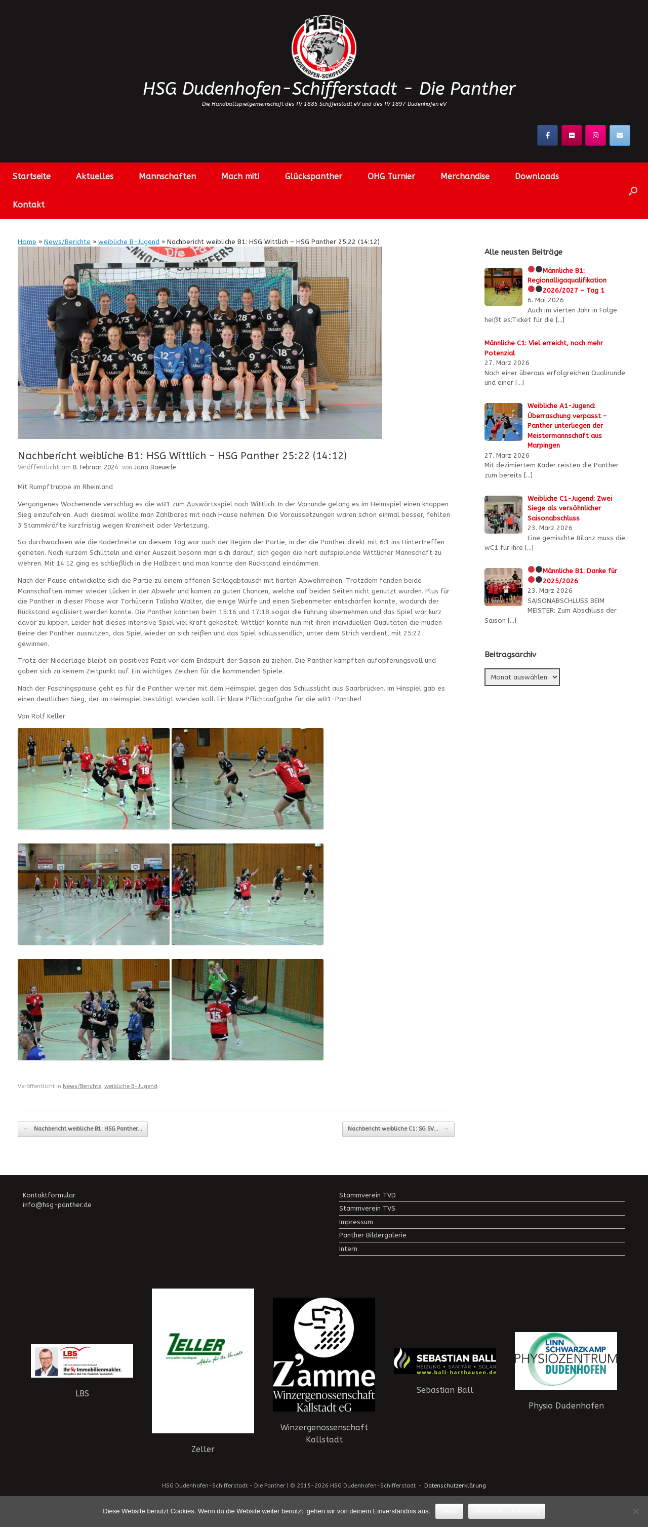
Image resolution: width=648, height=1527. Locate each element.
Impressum (356, 1222)
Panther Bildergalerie (373, 1235)
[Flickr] (571, 135)
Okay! (449, 1511)
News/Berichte (67, 242)
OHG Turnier (391, 176)
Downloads (537, 176)
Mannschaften (167, 176)
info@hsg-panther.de (57, 1205)
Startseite (32, 176)
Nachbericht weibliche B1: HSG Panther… (82, 1129)
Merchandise (465, 176)
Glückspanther (313, 176)
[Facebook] (547, 135)
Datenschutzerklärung (455, 1485)
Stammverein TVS (367, 1208)
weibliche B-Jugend (128, 242)
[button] (633, 191)
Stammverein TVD (367, 1195)
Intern (348, 1249)
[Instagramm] (595, 135)
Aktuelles (94, 176)
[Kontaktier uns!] (620, 135)
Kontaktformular (49, 1195)
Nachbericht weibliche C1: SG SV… (398, 1129)
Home (27, 242)
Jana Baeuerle (155, 467)
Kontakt (29, 205)
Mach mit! (240, 176)
